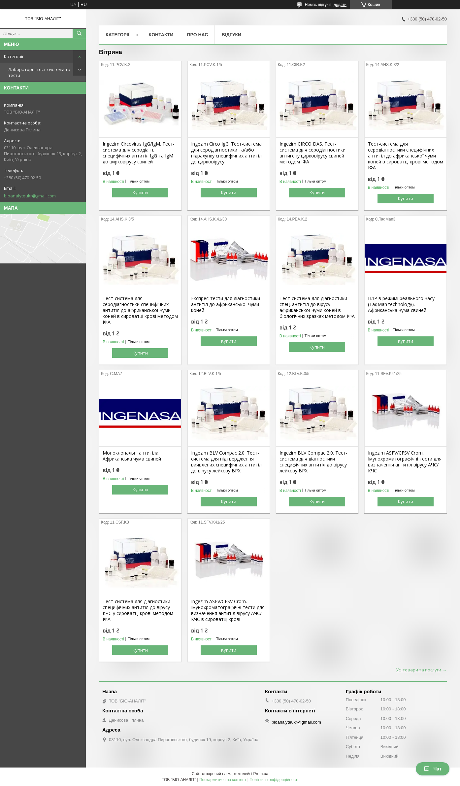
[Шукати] (79, 33)
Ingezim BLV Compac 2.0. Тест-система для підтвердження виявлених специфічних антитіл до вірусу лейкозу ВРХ (226, 462)
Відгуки (231, 34)
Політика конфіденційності (273, 779)
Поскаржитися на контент (222, 779)
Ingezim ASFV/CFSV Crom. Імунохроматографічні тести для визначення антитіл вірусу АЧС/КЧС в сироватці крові (228, 610)
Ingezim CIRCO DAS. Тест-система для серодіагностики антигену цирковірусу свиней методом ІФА (312, 153)
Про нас (197, 34)
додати (340, 4)
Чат (433, 769)
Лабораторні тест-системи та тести (39, 72)
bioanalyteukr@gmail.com (30, 196)
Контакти (161, 34)
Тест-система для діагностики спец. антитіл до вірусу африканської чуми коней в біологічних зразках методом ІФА (317, 307)
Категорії (13, 56)
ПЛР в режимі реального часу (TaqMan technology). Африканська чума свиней (401, 304)
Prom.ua (260, 773)
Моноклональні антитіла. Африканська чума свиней (132, 456)
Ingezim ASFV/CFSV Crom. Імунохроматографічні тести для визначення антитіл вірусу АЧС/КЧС (405, 462)
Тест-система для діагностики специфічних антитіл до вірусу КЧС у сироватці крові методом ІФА (138, 610)
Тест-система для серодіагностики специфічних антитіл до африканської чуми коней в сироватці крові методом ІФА (405, 156)
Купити (140, 192)
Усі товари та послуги (418, 670)
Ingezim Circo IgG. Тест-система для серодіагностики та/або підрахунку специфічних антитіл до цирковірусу (226, 153)
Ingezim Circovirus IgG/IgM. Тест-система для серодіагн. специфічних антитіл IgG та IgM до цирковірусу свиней (139, 153)
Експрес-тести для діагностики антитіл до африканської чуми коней (225, 304)
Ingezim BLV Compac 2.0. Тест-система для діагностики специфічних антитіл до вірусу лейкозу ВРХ (313, 462)
